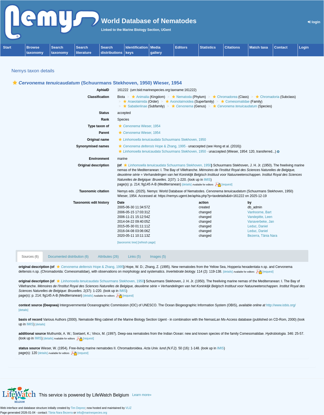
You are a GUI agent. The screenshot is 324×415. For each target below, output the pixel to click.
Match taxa (258, 47)
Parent (104, 133)
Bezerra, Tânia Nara (262, 236)
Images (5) (158, 257)
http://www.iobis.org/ (281, 305)
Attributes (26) (108, 257)
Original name (98, 140)
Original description (93, 165)
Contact (280, 47)
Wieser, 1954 (138, 126)
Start (7, 47)
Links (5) (134, 257)
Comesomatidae (234, 101)
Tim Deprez (78, 407)
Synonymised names (92, 146)
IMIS (207, 180)
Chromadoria (266, 97)
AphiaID (103, 90)
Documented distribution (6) (68, 257)
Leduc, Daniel (257, 226)
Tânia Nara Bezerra (60, 412)
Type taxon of (98, 126)
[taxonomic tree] (127, 242)
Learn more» (141, 395)
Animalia (139, 97)
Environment (99, 159)
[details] (187, 184)
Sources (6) (30, 257)
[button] (14, 82)
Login (304, 47)
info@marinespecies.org (92, 412)
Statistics (208, 47)
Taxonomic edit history (91, 202)
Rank (105, 119)
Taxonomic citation (94, 191)
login (314, 22)
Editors (181, 47)
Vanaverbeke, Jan (260, 222)
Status (104, 113)
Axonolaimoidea (179, 101)
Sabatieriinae (134, 106)
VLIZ (129, 407)
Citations (232, 47)
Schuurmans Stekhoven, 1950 (161, 140)
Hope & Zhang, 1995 (151, 146)
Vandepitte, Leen (259, 217)
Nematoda (181, 97)
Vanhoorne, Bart (259, 212)
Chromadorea (224, 97)
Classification (98, 97)
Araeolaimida (134, 101)
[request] (226, 184)
